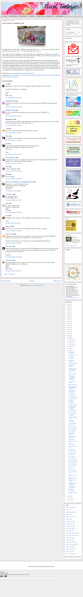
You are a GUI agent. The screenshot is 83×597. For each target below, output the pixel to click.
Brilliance (10, 75)
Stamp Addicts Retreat (71, 433)
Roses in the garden (72, 460)
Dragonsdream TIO (72, 355)
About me (31, 16)
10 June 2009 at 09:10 (13, 116)
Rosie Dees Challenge (71, 490)
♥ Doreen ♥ (8, 194)
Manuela (8, 226)
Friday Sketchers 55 (72, 462)
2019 (68, 317)
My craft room (23, 16)
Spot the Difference (72, 427)
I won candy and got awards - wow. (72, 398)
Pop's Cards (9, 234)
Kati (6, 203)
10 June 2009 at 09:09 (13, 107)
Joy (6, 128)
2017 (68, 321)
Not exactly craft (71, 412)
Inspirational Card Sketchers (72, 391)
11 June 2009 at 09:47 (13, 200)
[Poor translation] (5, 576)
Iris (6, 84)
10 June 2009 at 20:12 (13, 171)
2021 (68, 314)
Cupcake (12, 54)
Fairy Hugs (68, 519)
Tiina (6, 166)
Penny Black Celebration (71, 421)
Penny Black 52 (71, 456)
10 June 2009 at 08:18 (13, 97)
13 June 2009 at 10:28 (13, 243)
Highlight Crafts (69, 521)
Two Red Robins (69, 549)
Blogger (51, 566)
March (70, 499)
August (70, 346)
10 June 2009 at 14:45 (13, 154)
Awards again (71, 439)
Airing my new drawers (71, 361)
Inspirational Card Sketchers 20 (72, 437)
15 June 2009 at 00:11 (13, 271)
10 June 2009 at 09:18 (13, 132)
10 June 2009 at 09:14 (13, 125)
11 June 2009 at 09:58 (13, 212)
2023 (68, 310)
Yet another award (72, 452)
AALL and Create (69, 507)
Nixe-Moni (8, 260)
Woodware (15, 77)
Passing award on (72, 469)
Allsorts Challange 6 (72, 384)
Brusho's (68, 514)
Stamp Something (72, 423)
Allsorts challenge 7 (72, 363)
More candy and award (71, 382)
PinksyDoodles (10, 101)
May (69, 496)
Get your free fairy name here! (72, 297)
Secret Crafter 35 (72, 458)
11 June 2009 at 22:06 (13, 230)
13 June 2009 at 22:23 (13, 257)
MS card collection (72, 410)
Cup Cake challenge (37, 75)
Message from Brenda (71, 366)
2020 (68, 315)
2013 (68, 329)
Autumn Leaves (71, 466)
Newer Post (6, 281)
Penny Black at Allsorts (71, 535)
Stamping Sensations (70, 544)
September (71, 344)
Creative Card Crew (19, 75)
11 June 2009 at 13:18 (12, 223)
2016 (68, 323)
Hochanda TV (69, 523)
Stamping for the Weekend (72, 353)
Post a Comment (9, 274)
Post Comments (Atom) (36, 285)
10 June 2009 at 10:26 (13, 140)
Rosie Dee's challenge (71, 401)
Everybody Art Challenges (52, 75)
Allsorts (67, 509)
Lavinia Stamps (69, 526)
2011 (68, 333)
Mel (6, 174)
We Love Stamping (70, 553)
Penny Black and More (71, 533)
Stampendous (69, 540)
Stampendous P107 (70, 542)
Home (5, 16)
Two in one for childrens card (72, 450)
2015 (68, 325)
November (70, 340)
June (69, 350)
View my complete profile (71, 245)
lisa (6, 143)
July (69, 348)
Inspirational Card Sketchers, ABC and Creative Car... (72, 370)
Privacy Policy (50, 16)
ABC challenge (71, 393)
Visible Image (69, 551)
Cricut (28, 75)
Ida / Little (8, 246)
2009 (68, 337)
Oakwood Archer (69, 528)
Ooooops (70, 467)
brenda (75, 237)
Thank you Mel (71, 425)
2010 (68, 335)
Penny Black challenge (71, 358)
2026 (68, 304)
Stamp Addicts (69, 537)
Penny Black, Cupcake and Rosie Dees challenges (71, 377)
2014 (68, 327)
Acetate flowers (71, 431)
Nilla (6, 136)
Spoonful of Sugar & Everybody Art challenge (72, 407)
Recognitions (60, 16)
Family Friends (13, 16)
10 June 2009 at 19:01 (13, 163)
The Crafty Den (10, 157)
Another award (71, 454)
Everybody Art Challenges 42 (72, 487)
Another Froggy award (71, 480)
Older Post (57, 281)
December (70, 338)
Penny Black (68, 530)
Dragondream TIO (72, 395)
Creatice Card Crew (72, 403)
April (69, 498)
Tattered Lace (69, 546)
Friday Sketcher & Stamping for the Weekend (72, 387)
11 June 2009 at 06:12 (13, 191)
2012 (68, 331)
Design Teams (40, 16)
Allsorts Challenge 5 (72, 429)
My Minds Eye (6, 77)
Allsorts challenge (72, 373)
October (70, 342)
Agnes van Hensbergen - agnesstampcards (18, 182)
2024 (68, 308)
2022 (68, 312)
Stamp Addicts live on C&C (72, 414)
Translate (74, 34)
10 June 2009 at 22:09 (13, 178)
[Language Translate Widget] (73, 32)
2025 (68, 306)
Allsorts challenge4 (72, 464)
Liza (6, 215)
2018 (68, 319)
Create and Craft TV (70, 516)
